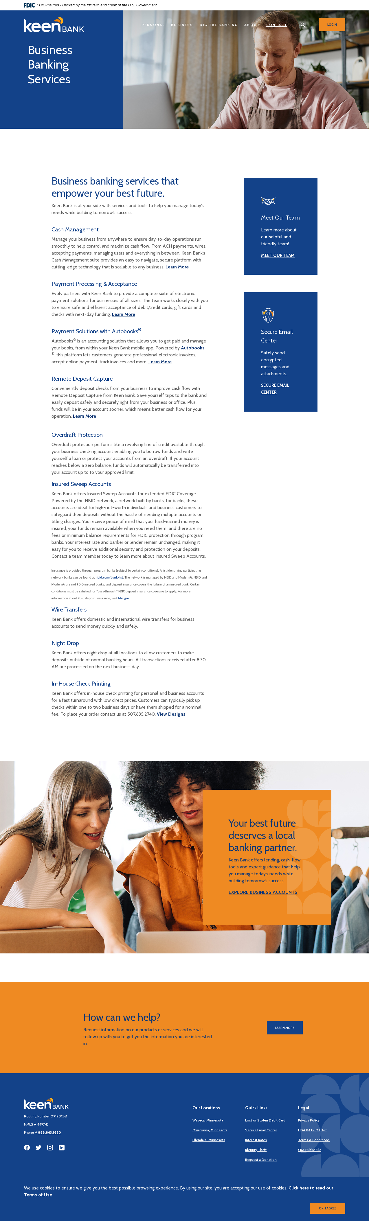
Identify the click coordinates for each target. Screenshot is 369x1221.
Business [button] (182, 25)
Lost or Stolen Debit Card (265, 1120)
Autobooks (193, 348)
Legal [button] (303, 1107)
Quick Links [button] (256, 1107)
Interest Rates (256, 1140)
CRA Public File (309, 1149)
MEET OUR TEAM (278, 255)
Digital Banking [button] (219, 25)
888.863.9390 (49, 1132)
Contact (276, 25)
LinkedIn (62, 1147)
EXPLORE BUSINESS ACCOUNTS (263, 892)
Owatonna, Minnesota (209, 1130)
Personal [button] (153, 25)
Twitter (38, 1147)
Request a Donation (261, 1159)
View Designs (171, 714)
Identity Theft (256, 1150)
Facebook (27, 1147)
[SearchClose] (303, 24)
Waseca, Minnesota (207, 1120)
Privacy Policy (309, 1120)
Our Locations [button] (206, 1107)
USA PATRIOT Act (312, 1130)
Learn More (177, 267)
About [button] (252, 25)
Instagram (50, 1147)
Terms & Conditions (314, 1140)
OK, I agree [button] (327, 1208)
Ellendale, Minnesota (208, 1140)
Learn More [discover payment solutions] (160, 361)
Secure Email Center (261, 1130)
